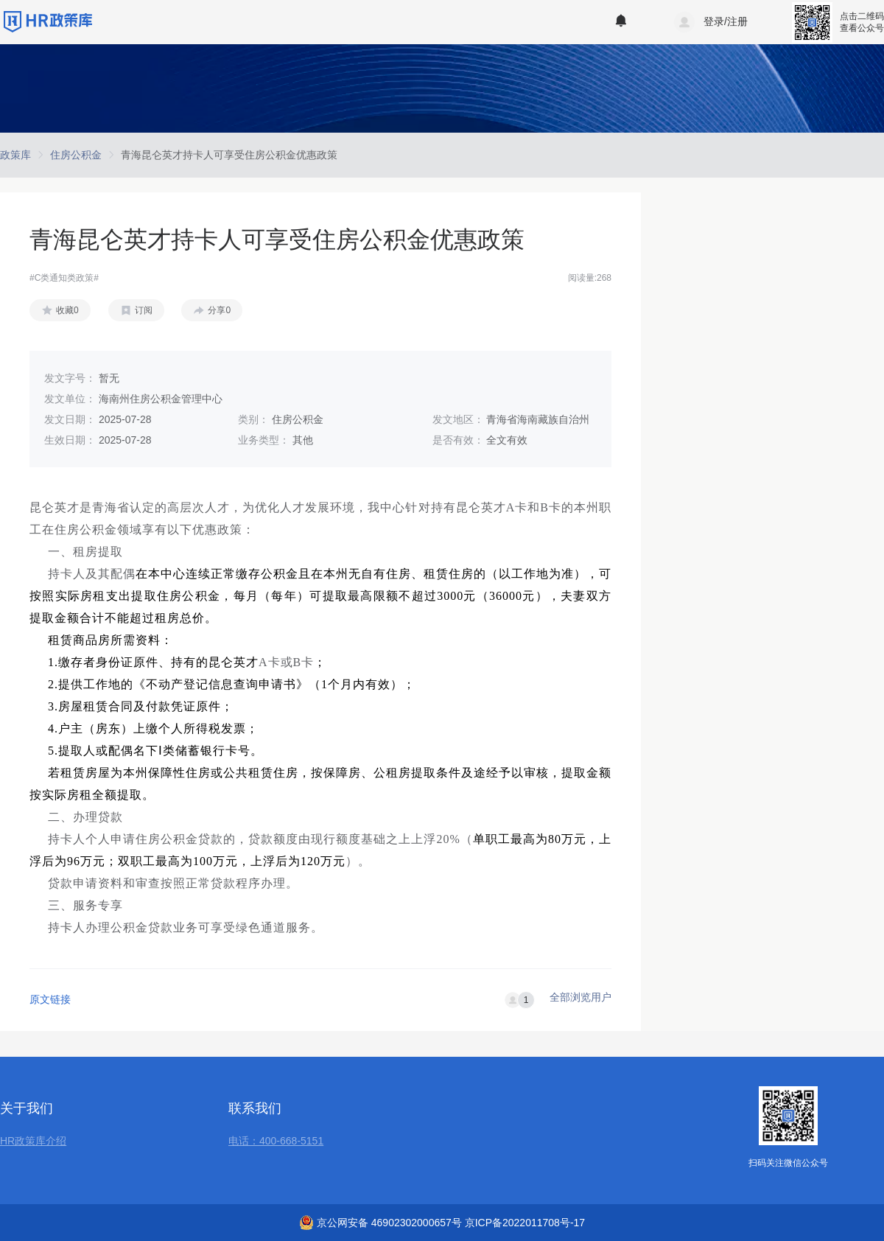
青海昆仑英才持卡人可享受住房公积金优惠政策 (229, 155)
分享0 (219, 310)
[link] (15, 155)
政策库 (15, 155)
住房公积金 (76, 155)
